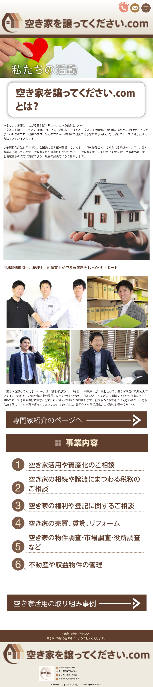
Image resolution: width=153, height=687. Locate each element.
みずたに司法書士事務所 (69, 679)
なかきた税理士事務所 (68, 675)
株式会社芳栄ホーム (67, 667)
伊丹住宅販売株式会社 (68, 671)
